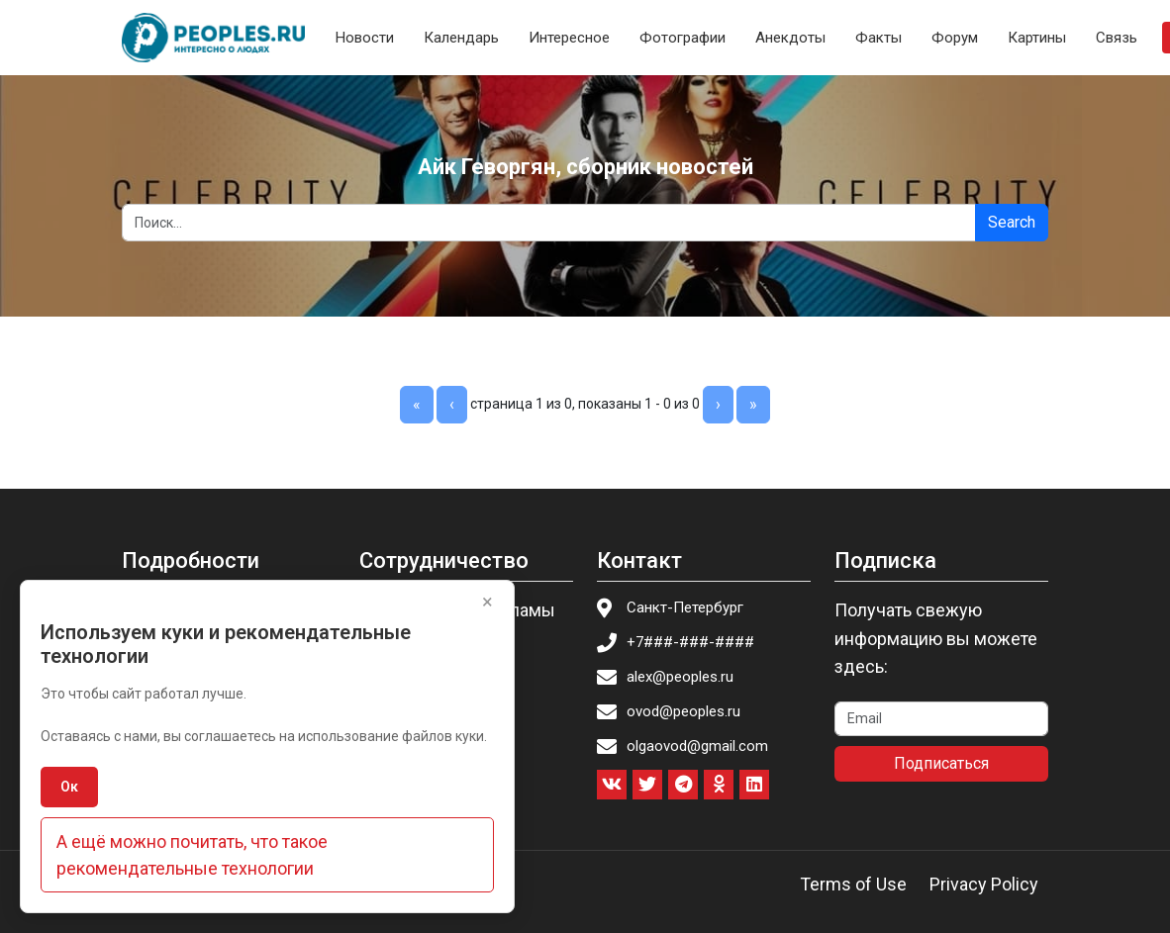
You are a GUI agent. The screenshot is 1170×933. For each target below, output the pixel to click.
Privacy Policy (983, 884)
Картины (1037, 38)
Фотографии (682, 38)
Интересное (569, 38)
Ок (69, 786)
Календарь (461, 38)
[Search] (549, 222)
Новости (365, 38)
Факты (878, 38)
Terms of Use (853, 884)
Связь (1116, 38)
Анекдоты (790, 38)
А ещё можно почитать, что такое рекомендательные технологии (192, 855)
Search (1011, 222)
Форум (954, 38)
